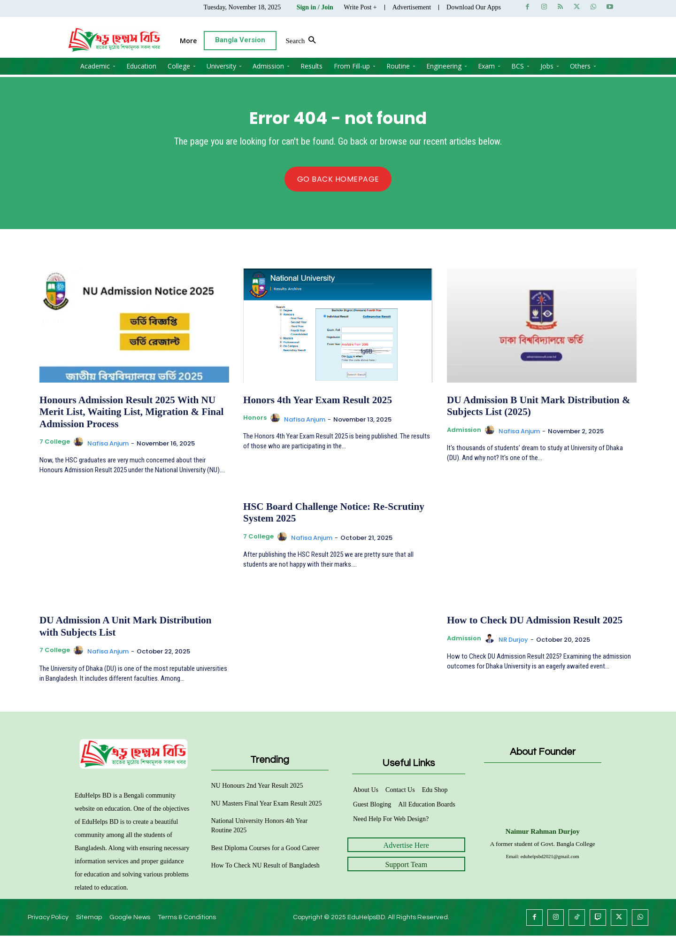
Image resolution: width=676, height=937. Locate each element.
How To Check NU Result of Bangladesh (265, 866)
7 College (54, 444)
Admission (464, 433)
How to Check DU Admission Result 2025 (530, 623)
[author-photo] (80, 445)
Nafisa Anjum (108, 445)
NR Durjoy (513, 641)
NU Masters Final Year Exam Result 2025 (266, 804)
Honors (255, 422)
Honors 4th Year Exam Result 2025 (313, 404)
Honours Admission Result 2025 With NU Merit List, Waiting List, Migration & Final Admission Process (126, 415)
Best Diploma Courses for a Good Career (265, 849)
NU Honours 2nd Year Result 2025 (257, 787)
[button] (572, 41)
